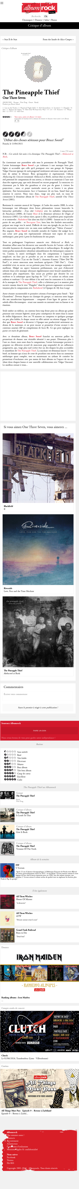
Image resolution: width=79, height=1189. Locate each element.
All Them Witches (24, 896)
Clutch (4, 1055)
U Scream (20, 868)
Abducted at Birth (12, 673)
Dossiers (38, 20)
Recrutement (12, 1141)
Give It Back (21, 832)
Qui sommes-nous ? (15, 1135)
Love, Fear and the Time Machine (19, 591)
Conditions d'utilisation (17, 1146)
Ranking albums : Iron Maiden (15, 997)
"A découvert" (21, 903)
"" (39, 875)
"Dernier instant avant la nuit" (27, 920)
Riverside (8, 588)
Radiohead (23, 219)
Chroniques (27, 20)
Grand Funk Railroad (26, 930)
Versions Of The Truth (26, 849)
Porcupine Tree (33, 222)
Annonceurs (12, 1143)
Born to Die (21, 932)
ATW (18, 916)
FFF (17, 865)
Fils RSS (10, 1163)
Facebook (11, 1157)
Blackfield (8, 506)
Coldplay (39, 211)
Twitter (10, 1160)
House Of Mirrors (24, 899)
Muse (35, 213)
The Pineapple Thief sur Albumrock (39, 787)
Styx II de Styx (10, 39)
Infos (46, 20)
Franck (6, 143)
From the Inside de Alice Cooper (57, 39)
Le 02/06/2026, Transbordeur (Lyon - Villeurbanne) (24, 1058)
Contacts (11, 1138)
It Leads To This (23, 815)
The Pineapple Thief (31, 92)
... (2, 1000)
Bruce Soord (28, 165)
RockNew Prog (19, 800)
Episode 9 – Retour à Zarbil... (14, 1113)
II (4, 509)
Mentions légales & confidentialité (22, 1149)
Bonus (54, 20)
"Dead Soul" (20, 936)
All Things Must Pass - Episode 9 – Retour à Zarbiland (26, 1110)
